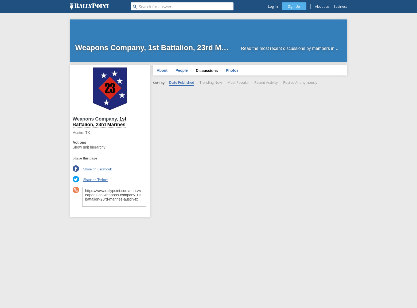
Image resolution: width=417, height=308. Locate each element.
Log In (273, 6)
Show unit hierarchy (89, 147)
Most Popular (238, 82)
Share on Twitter (95, 180)
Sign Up (294, 6)
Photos (232, 70)
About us (322, 6)
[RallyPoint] (89, 6)
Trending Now (211, 82)
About (162, 70)
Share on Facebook (97, 169)
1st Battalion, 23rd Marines (99, 121)
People (182, 70)
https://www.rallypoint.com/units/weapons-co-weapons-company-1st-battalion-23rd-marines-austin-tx (114, 197)
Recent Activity (266, 82)
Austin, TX (81, 132)
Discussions (207, 71)
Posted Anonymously (300, 82)
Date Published (181, 82)
